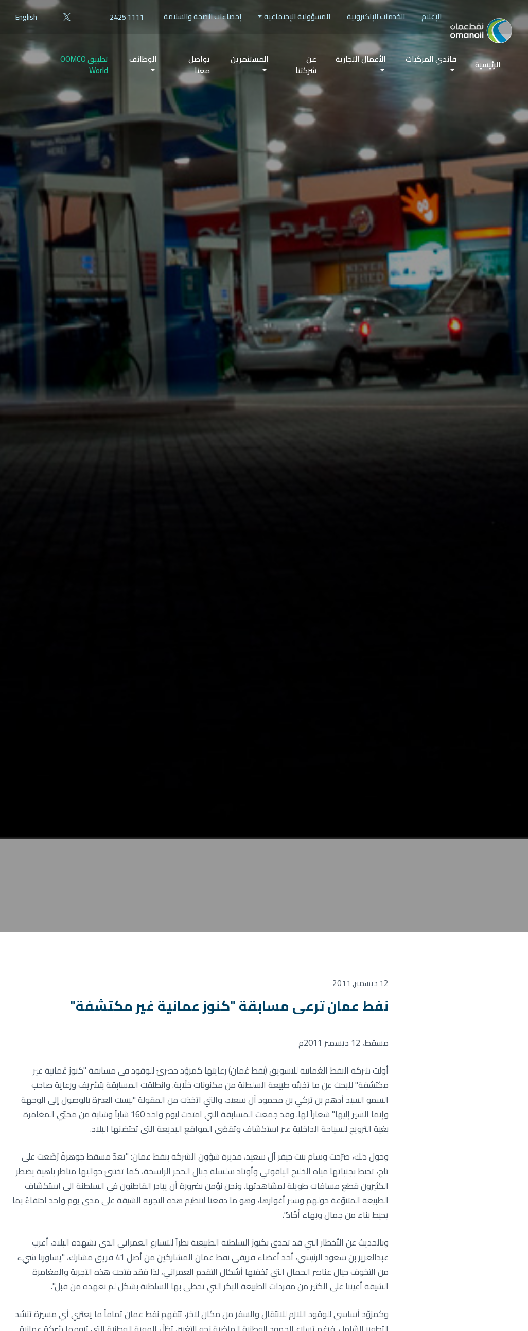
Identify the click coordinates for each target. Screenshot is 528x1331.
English (26, 17)
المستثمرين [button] (250, 81)
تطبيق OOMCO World (84, 87)
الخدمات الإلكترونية (376, 16)
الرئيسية (488, 87)
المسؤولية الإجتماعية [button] (297, 16)
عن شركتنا (305, 87)
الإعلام (431, 16)
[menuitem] (431, 16)
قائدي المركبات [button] (431, 81)
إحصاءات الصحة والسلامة (202, 16)
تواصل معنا (199, 87)
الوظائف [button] (143, 81)
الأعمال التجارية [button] (361, 81)
